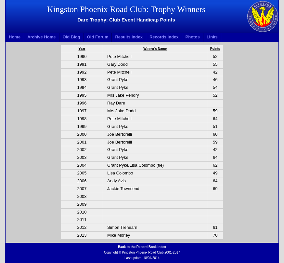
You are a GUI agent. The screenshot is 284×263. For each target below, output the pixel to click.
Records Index (164, 37)
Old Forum (98, 37)
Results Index (129, 37)
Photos (193, 37)
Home (14, 37)
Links (212, 37)
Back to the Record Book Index (142, 247)
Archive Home (41, 37)
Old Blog (71, 37)
